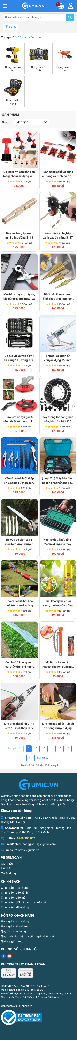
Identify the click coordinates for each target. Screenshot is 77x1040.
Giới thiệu (7, 863)
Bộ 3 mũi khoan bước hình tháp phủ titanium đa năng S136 (57, 297)
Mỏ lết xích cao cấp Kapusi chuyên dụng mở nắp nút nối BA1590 (57, 665)
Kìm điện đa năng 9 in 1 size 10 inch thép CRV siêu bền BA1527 (19, 726)
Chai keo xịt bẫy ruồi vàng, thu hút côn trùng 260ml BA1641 (58, 603)
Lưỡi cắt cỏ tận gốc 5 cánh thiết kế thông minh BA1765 (19, 419)
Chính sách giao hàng (15, 887)
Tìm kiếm (70, 17)
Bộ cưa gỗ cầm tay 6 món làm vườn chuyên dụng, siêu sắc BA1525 (19, 542)
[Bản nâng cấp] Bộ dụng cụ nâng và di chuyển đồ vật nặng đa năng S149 (57, 174)
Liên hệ (5, 868)
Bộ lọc (12, 26)
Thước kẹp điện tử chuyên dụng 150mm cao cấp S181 (57, 358)
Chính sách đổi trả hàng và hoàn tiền (24, 902)
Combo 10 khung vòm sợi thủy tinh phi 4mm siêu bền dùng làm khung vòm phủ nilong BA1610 (19, 665)
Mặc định (22, 122)
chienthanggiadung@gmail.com (35, 844)
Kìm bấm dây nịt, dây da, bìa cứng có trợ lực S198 (19, 296)
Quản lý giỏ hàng (11, 941)
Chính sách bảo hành (14, 892)
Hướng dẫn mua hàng (15, 921)
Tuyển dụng (8, 873)
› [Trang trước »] (42, 757)
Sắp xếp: (7, 122)
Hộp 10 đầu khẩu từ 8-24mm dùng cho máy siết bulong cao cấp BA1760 (57, 542)
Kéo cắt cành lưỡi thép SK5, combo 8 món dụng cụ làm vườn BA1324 (19, 481)
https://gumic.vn (28, 850)
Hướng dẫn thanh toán (15, 926)
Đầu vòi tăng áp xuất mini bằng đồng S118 (19, 235)
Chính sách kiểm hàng (15, 907)
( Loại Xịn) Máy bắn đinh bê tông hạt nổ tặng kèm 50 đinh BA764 (58, 481)
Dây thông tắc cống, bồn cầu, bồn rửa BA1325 (57, 419)
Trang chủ (7, 37)
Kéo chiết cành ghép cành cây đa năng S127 (58, 235)
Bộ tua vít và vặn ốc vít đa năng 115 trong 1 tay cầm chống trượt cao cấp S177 (19, 358)
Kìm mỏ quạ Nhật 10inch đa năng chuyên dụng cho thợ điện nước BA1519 (58, 726)
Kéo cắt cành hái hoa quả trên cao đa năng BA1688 (19, 603)
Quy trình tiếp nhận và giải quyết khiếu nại (27, 936)
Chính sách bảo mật (13, 897)
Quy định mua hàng (13, 931)
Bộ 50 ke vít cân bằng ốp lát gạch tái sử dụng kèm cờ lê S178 (19, 174)
